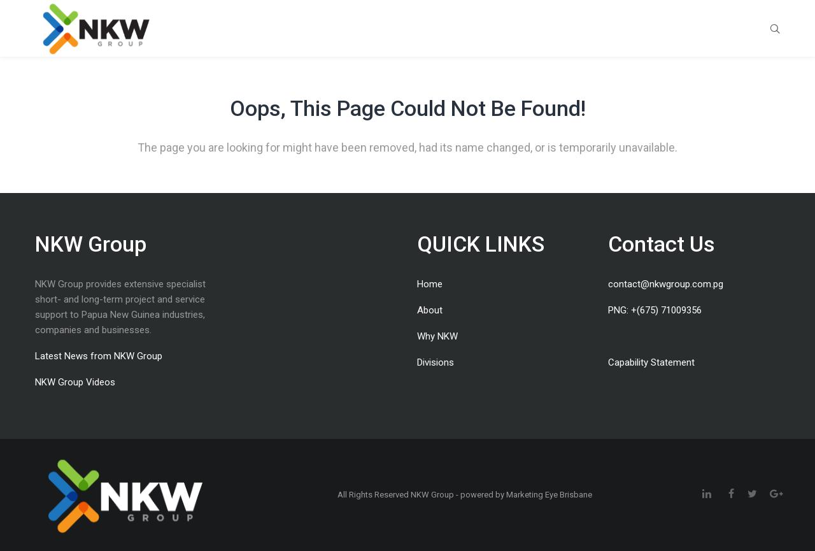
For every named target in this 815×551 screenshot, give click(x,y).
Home (430, 284)
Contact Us (661, 244)
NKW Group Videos (75, 382)
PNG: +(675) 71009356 (655, 310)
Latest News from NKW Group (98, 356)
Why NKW (437, 336)
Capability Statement (651, 362)
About (430, 310)
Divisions (435, 362)
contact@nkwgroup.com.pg (665, 284)
